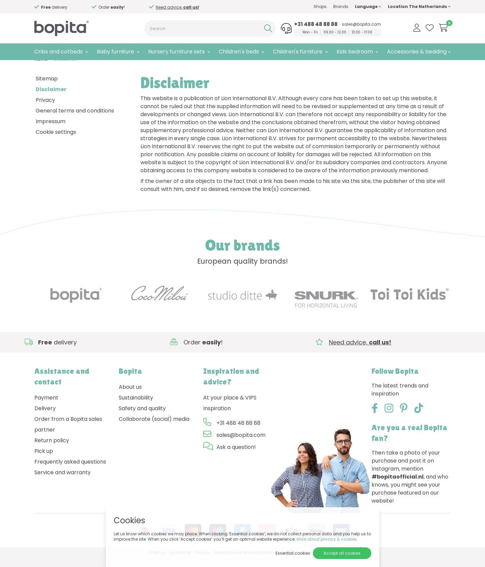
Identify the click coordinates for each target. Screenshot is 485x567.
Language (368, 6)
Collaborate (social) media (154, 428)
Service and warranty (62, 482)
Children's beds (239, 51)
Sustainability (136, 407)
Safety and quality (142, 417)
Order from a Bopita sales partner (68, 433)
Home (41, 68)
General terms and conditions (75, 119)
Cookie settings (56, 141)
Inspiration (217, 417)
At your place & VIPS (230, 407)
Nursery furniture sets (176, 51)
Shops (320, 6)
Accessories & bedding (417, 51)
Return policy (51, 450)
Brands (340, 6)
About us (130, 396)
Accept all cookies (342, 553)
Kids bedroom (355, 51)
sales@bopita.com (361, 24)
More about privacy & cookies (327, 539)
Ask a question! (236, 456)
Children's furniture (298, 51)
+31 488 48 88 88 (316, 24)
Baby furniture (115, 51)
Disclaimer (65, 68)
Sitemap (47, 87)
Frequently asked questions (70, 471)
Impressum (50, 130)
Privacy (45, 109)
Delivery (45, 417)
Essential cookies (293, 553)
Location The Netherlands (419, 6)
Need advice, (79, 7)
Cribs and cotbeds (58, 51)
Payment (46, 407)
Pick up (43, 460)
